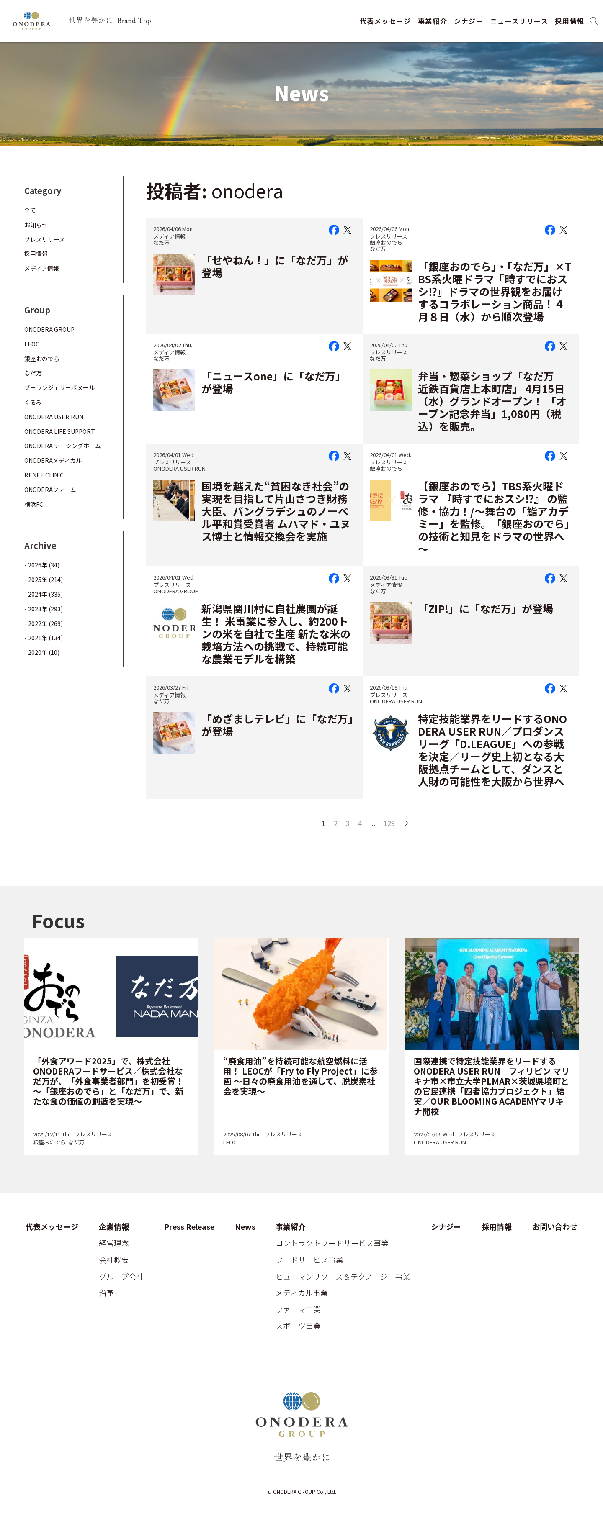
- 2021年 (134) (43, 637)
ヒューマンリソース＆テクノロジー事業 (343, 1276)
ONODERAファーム (50, 489)
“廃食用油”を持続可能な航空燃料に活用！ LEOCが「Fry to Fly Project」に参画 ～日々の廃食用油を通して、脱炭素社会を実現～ (300, 1076)
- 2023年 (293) (43, 609)
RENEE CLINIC (44, 475)
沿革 (106, 1293)
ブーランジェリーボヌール (59, 387)
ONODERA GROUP (175, 591)
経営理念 (114, 1243)
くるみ (33, 402)
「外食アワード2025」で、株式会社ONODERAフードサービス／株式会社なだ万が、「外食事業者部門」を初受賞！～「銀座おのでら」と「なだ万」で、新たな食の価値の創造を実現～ (108, 1081)
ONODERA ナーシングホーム (62, 445)
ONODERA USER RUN (179, 468)
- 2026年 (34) (41, 565)
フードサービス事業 (309, 1259)
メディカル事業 (302, 1293)
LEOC (31, 344)
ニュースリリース (519, 21)
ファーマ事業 (298, 1309)
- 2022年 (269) (43, 623)
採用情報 (569, 21)
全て (30, 210)
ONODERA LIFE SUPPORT (59, 431)
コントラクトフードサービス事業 (332, 1243)
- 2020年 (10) (41, 652)
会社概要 (114, 1259)
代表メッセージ (385, 21)
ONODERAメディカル (53, 460)
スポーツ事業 (298, 1326)
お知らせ (36, 225)
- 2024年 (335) (43, 594)
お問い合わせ (554, 1226)
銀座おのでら (386, 242)
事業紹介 (432, 21)
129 (389, 823)
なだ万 (161, 242)
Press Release (189, 1226)
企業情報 (114, 1226)
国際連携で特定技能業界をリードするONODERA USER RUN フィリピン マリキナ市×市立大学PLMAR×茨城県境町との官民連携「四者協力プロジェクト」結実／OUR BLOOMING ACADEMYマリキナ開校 (492, 1086)
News (245, 1226)
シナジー (468, 21)
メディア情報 (169, 236)
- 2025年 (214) (43, 579)
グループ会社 (121, 1276)
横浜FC (33, 504)
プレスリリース (388, 236)
